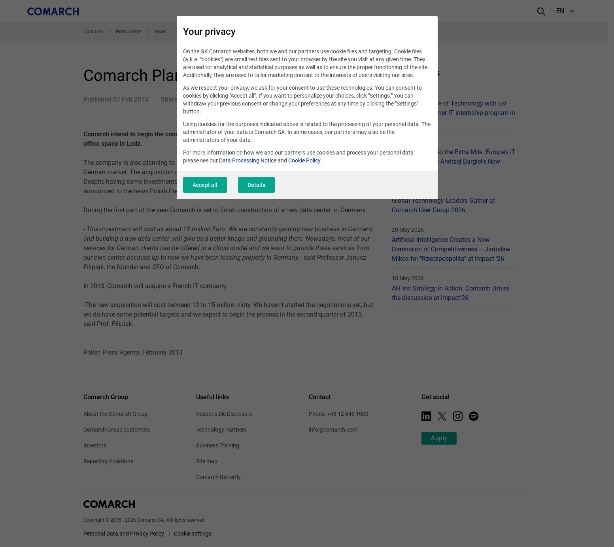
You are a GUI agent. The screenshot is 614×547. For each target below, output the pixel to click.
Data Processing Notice (247, 160)
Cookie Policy (304, 160)
